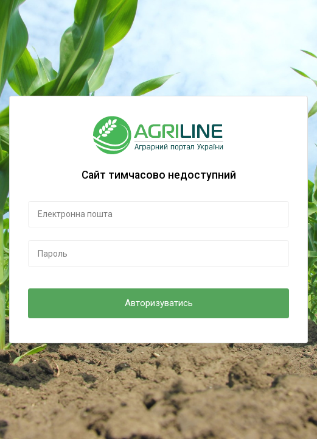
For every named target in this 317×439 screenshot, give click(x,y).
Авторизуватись (159, 303)
